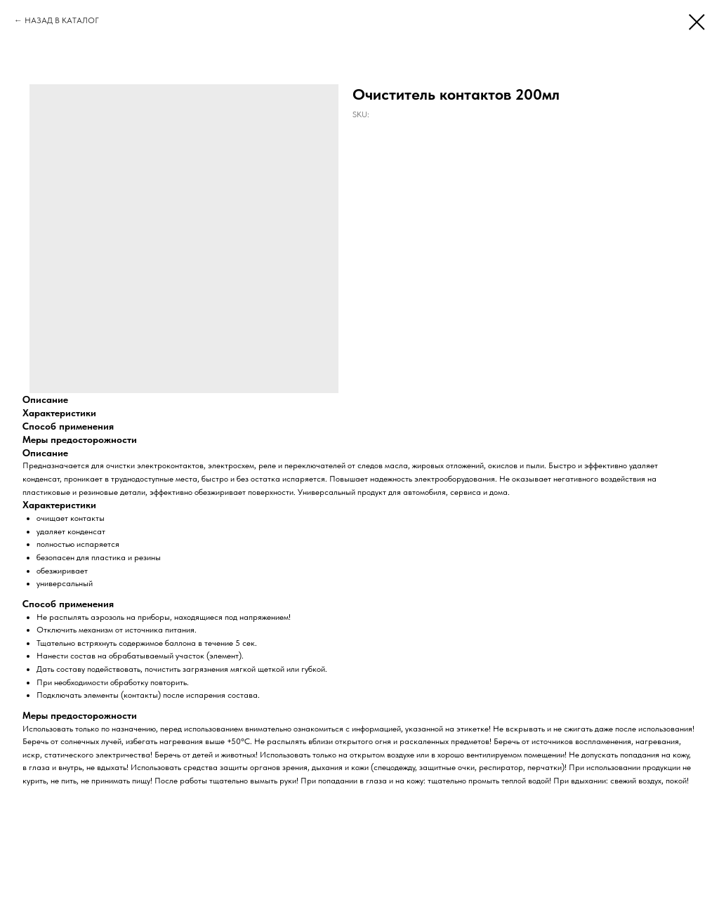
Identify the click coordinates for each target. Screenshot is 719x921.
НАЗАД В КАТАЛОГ (62, 20)
